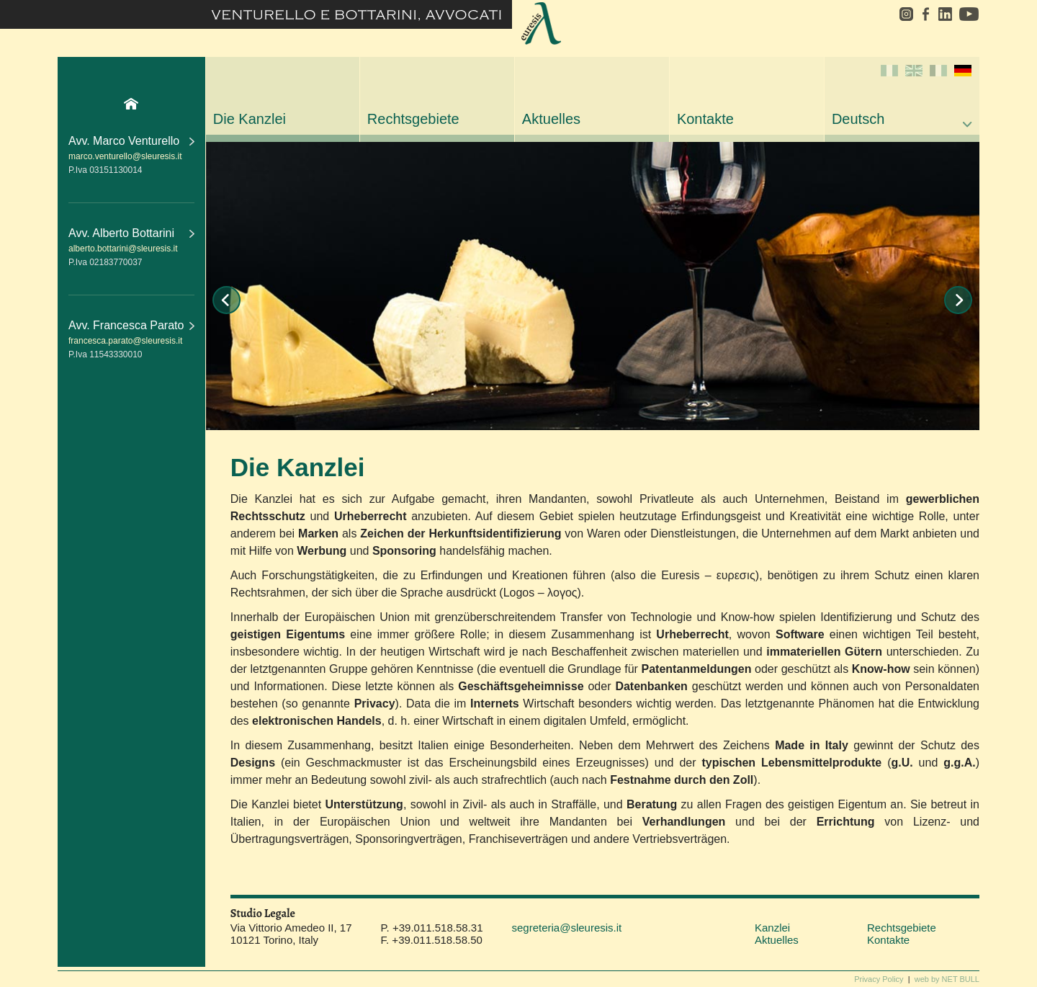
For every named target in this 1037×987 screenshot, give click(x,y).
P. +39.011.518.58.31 (432, 927)
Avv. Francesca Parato (131, 325)
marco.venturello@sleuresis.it (125, 156)
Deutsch (901, 96)
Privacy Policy (878, 979)
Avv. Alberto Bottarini (131, 233)
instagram (901, 14)
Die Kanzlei (249, 119)
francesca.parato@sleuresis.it (125, 341)
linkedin (945, 14)
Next (958, 300)
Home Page (131, 104)
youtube (967, 14)
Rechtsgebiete (413, 119)
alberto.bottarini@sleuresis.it (123, 249)
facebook (925, 14)
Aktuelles (551, 119)
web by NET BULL (947, 979)
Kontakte (705, 119)
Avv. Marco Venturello (131, 141)
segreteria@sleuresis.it (566, 927)
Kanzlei (772, 927)
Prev (226, 300)
